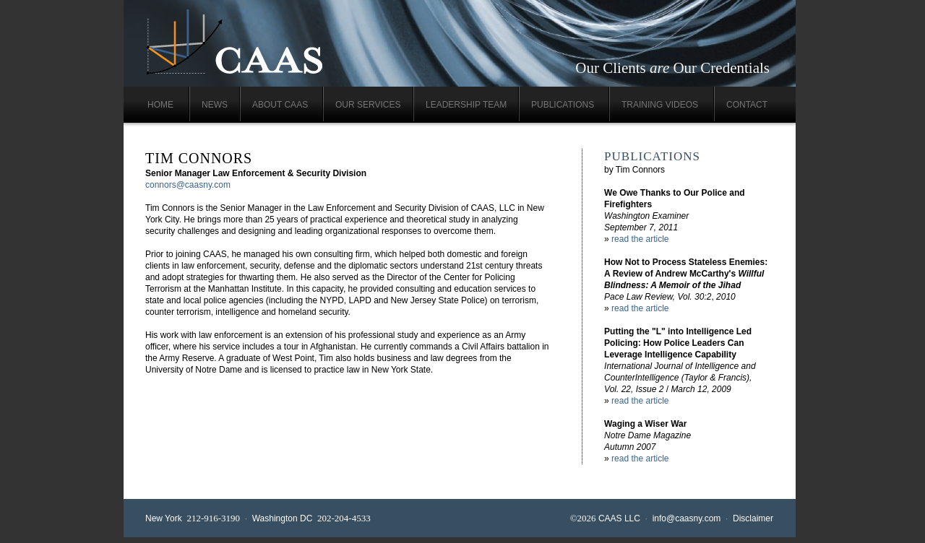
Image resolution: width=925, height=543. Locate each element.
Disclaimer (753, 518)
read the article (639, 239)
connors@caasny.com (188, 185)
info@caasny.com (687, 518)
